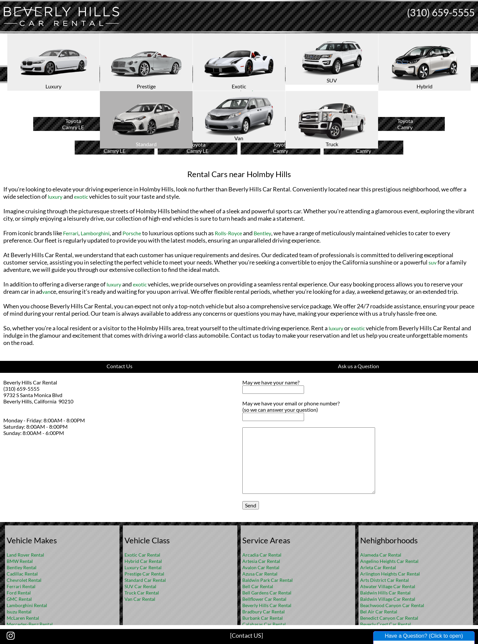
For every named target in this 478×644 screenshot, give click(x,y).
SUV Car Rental (140, 586)
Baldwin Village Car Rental (387, 599)
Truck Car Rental (141, 592)
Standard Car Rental (145, 580)
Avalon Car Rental (260, 567)
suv (433, 262)
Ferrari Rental (21, 586)
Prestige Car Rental (144, 574)
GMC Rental (19, 599)
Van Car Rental (139, 599)
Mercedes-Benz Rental (30, 624)
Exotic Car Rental (142, 555)
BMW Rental (20, 561)
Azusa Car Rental (260, 574)
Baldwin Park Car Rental (267, 580)
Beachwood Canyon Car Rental (392, 605)
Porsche (131, 233)
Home (232, 88)
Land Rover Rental (25, 555)
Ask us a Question (358, 366)
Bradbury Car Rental (263, 611)
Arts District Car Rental (384, 580)
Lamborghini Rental (27, 605)
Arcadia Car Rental (261, 555)
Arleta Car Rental (378, 567)
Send (250, 505)
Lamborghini (95, 233)
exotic (81, 196)
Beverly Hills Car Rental (266, 605)
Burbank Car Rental (262, 618)
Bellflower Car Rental (264, 599)
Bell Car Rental (257, 586)
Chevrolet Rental (24, 580)
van (46, 291)
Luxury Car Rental (143, 567)
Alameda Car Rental (380, 555)
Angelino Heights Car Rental (389, 561)
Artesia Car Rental (261, 561)
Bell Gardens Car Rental (266, 592)
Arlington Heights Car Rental (390, 574)
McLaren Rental (23, 618)
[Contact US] (246, 635)
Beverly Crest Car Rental (385, 624)
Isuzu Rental (19, 611)
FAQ (248, 88)
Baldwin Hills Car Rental (385, 592)
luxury (55, 196)
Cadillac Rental (22, 574)
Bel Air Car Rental (378, 611)
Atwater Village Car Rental (387, 586)
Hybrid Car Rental (143, 561)
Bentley (262, 233)
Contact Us (119, 366)
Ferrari (70, 233)
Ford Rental (19, 592)
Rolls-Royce (228, 233)
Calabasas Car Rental (264, 624)
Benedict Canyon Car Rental (389, 618)
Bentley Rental (22, 567)
